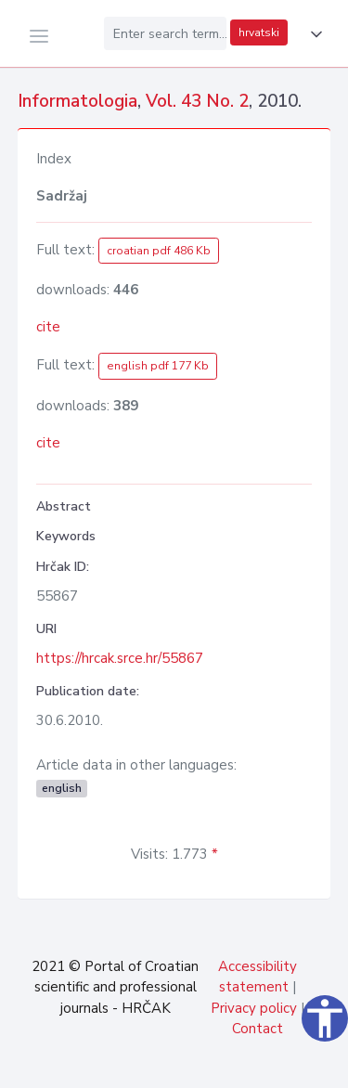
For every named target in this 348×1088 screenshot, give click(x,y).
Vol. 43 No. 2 (197, 101)
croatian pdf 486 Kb (159, 250)
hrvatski (258, 32)
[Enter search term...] (165, 33)
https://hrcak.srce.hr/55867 (119, 658)
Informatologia (77, 101)
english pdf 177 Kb (158, 365)
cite (48, 326)
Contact (257, 1028)
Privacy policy (254, 1008)
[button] (313, 34)
